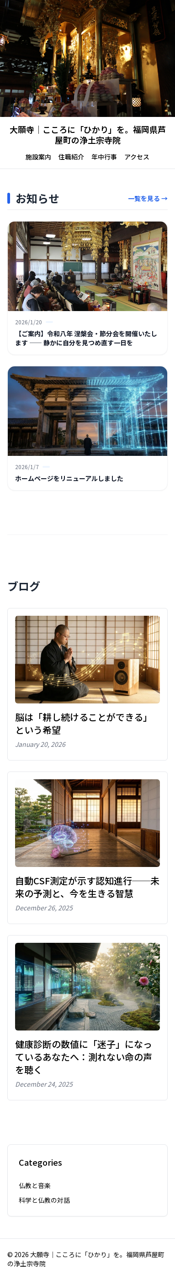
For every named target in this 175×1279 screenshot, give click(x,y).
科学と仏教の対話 (44, 1200)
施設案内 (38, 156)
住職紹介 (71, 156)
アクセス (136, 156)
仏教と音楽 (35, 1185)
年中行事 (104, 156)
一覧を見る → (148, 198)
